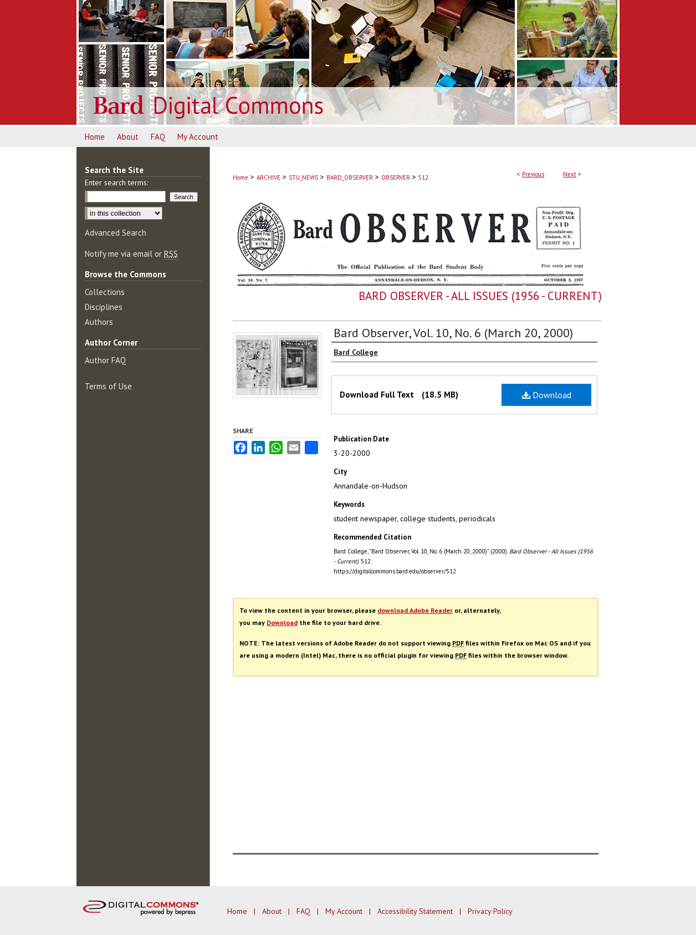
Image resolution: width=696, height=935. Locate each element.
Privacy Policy (490, 911)
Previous (533, 174)
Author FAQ (105, 360)
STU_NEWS (303, 177)
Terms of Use (108, 386)
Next (569, 174)
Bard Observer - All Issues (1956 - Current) (480, 295)
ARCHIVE (268, 177)
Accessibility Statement (416, 911)
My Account (345, 911)
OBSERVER (395, 177)
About (273, 911)
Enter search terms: (116, 182)
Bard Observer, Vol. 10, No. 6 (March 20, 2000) (453, 333)
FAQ (304, 911)
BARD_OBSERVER (349, 177)
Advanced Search (115, 232)
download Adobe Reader (415, 610)
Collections (105, 292)
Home (240, 177)
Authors (99, 322)
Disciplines (103, 307)
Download (546, 394)
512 (423, 177)
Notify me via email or (131, 253)
